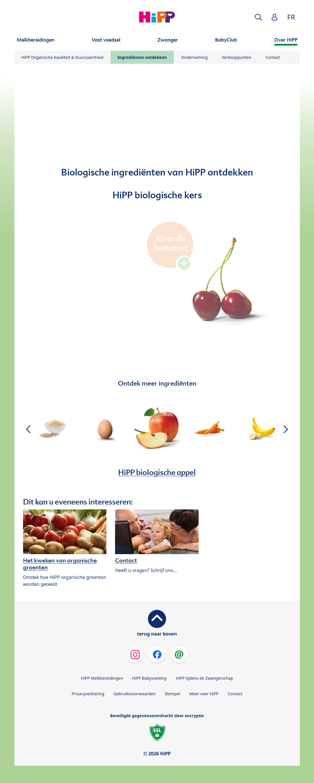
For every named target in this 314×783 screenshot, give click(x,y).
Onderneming (194, 57)
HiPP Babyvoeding (149, 678)
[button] (258, 17)
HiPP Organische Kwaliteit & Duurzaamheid (62, 57)
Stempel (172, 693)
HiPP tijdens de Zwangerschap (204, 678)
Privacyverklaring (88, 693)
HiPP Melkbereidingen (102, 678)
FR (291, 17)
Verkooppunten (236, 57)
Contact (272, 57)
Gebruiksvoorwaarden (134, 693)
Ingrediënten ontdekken (142, 57)
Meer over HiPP (204, 693)
